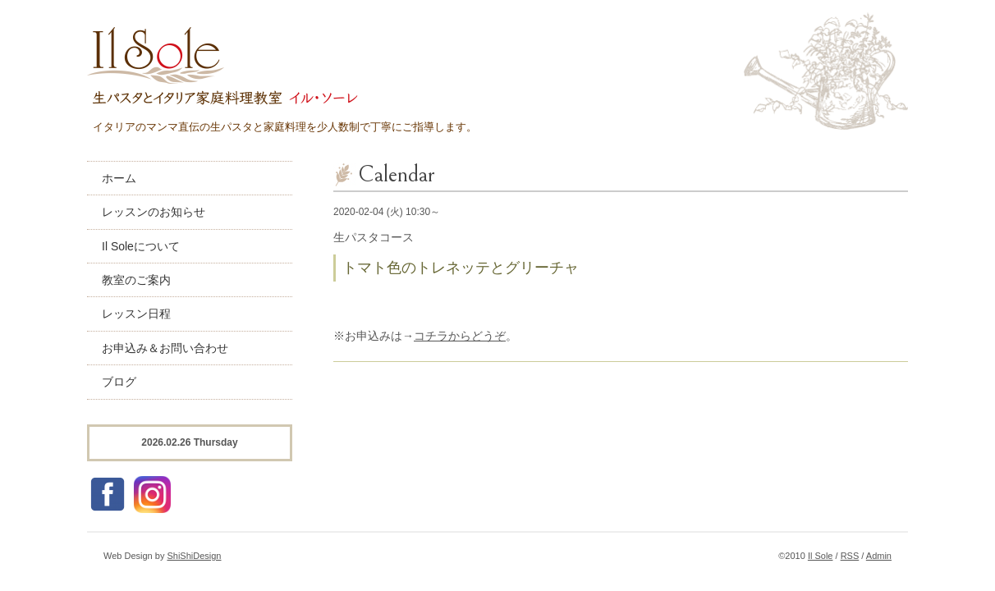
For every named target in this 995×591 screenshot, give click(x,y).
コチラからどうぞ (460, 335)
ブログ (119, 381)
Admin (879, 556)
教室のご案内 (136, 279)
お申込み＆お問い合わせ (165, 348)
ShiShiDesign (194, 556)
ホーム (119, 178)
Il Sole (820, 556)
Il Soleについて (141, 246)
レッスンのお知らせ (153, 211)
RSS (850, 556)
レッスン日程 (136, 313)
